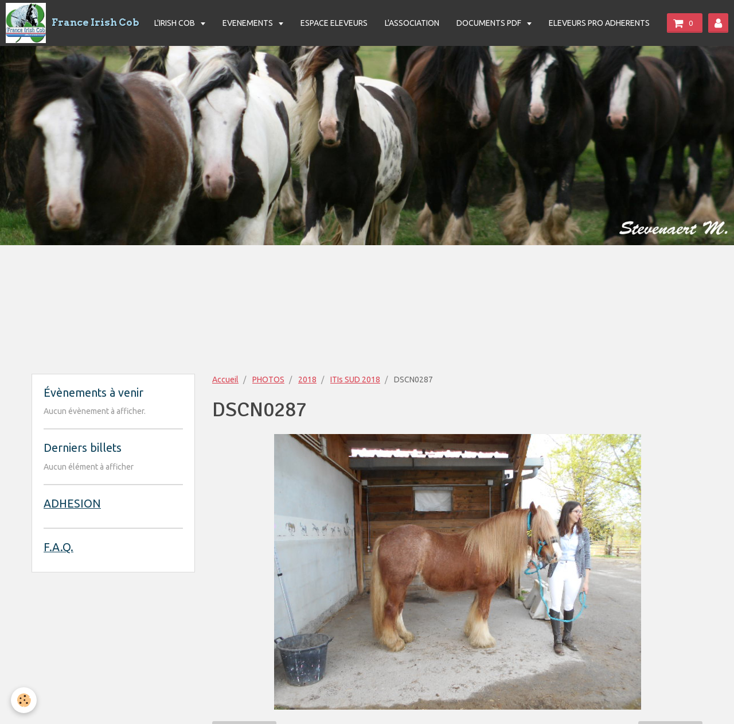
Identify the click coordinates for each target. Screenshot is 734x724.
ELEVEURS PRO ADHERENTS (599, 23)
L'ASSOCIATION (412, 23)
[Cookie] (24, 700)
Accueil (225, 379)
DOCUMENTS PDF (489, 23)
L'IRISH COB (175, 23)
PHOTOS (268, 379)
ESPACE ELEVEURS (334, 23)
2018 (307, 379)
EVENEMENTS (248, 23)
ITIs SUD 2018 (355, 379)
